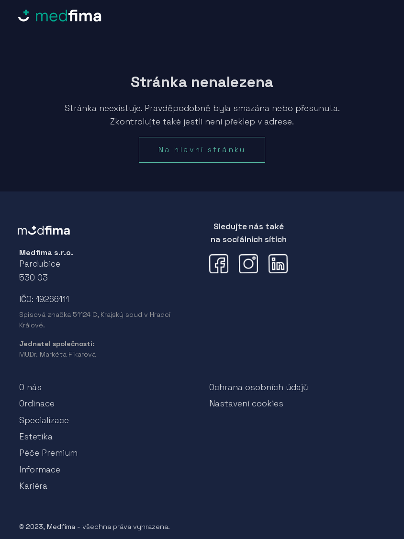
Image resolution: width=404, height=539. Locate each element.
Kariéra (33, 486)
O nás (30, 387)
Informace (39, 469)
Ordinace (37, 403)
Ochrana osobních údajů (258, 387)
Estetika (36, 436)
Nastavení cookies (246, 403)
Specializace (44, 420)
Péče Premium (48, 453)
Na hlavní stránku (202, 150)
